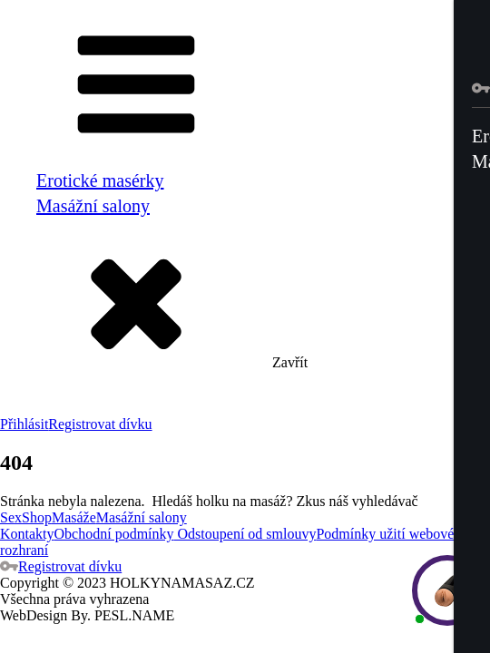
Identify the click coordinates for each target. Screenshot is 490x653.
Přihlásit (24, 424)
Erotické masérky (100, 180)
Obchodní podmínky (114, 533)
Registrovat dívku (100, 424)
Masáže (74, 517)
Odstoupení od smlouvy (245, 533)
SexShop (26, 517)
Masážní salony (93, 206)
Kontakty (27, 533)
